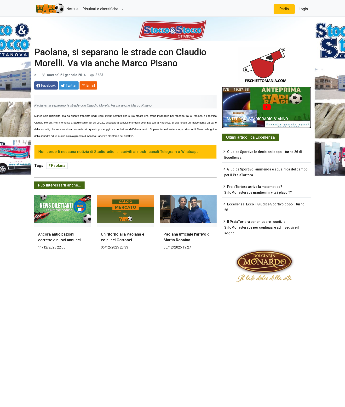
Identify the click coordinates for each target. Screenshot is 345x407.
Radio (284, 9)
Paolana (58, 165)
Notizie (72, 9)
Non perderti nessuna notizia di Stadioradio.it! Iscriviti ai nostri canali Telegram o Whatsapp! (119, 151)
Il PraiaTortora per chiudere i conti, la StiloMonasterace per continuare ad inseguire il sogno (261, 227)
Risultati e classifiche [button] (100, 9)
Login (303, 9)
